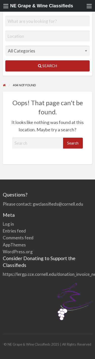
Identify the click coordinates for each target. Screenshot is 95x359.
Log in (8, 224)
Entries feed (14, 231)
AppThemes (14, 244)
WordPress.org (18, 251)
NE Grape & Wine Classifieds (41, 5)
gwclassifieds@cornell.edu (58, 204)
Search (47, 65)
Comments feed (18, 237)
